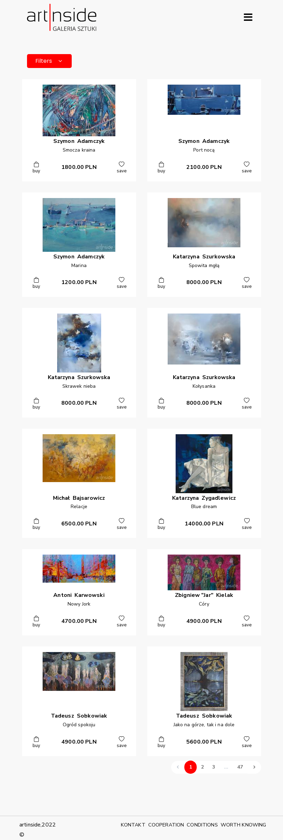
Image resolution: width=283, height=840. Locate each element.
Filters (49, 61)
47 (240, 767)
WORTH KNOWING (243, 824)
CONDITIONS (202, 824)
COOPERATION (166, 824)
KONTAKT (133, 824)
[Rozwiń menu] (248, 17)
